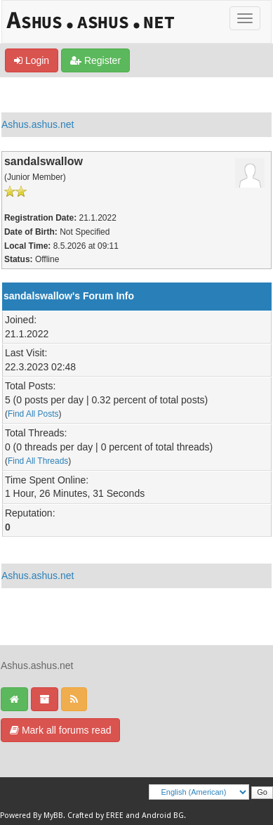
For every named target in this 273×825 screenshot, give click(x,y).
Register (95, 60)
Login (31, 60)
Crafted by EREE (95, 815)
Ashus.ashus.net (37, 124)
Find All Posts (33, 414)
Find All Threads (38, 461)
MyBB (53, 815)
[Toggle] (244, 18)
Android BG (163, 815)
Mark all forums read (60, 730)
